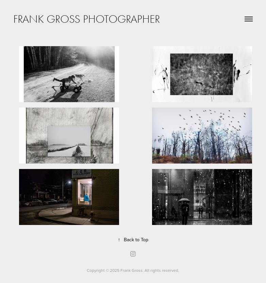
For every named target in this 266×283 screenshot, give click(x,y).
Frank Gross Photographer (86, 19)
